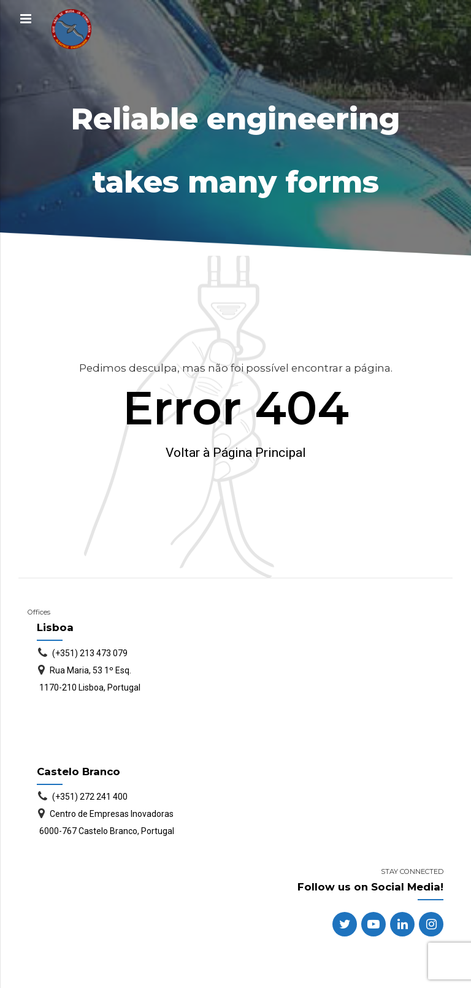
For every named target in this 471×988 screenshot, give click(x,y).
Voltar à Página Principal (236, 452)
